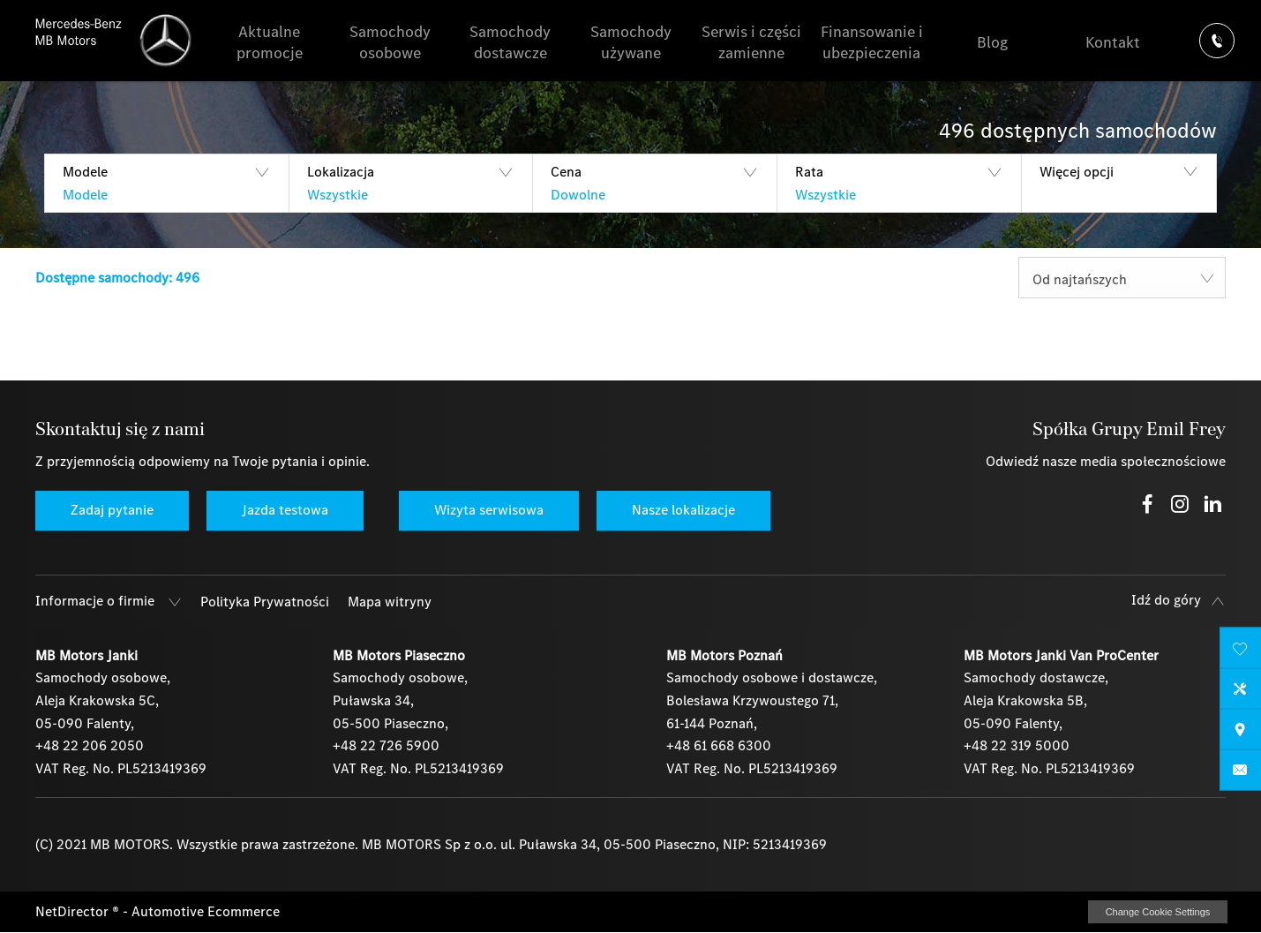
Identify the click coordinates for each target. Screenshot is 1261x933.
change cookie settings (1157, 911)
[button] (166, 183)
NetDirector (73, 911)
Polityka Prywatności (264, 601)
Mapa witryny (390, 601)
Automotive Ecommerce (205, 911)
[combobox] (1122, 277)
